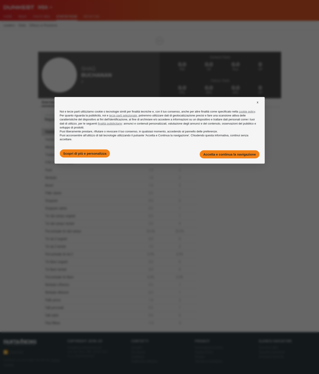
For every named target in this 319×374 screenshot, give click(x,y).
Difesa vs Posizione (43, 25)
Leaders (9, 25)
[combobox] (45, 7)
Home (8, 17)
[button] (257, 106)
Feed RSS (13, 352)
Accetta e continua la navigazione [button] (229, 154)
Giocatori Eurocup (271, 356)
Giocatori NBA (268, 347)
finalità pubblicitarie (110, 123)
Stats (22, 25)
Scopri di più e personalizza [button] (85, 153)
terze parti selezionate (123, 115)
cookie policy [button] (247, 111)
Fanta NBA (41, 17)
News (22, 17)
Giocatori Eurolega (272, 352)
